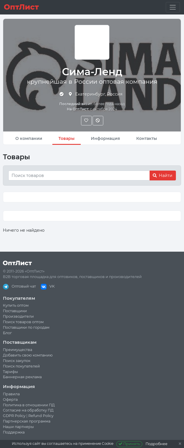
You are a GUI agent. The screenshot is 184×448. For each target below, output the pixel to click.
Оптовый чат (19, 286)
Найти (162, 175)
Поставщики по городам (26, 327)
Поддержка (14, 432)
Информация (105, 138)
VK (48, 286)
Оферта (10, 399)
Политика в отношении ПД (29, 405)
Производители (18, 316)
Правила (11, 394)
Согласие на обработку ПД (28, 410)
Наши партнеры (18, 427)
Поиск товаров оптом (23, 322)
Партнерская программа (26, 421)
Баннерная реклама (22, 377)
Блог (7, 333)
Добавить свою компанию (28, 355)
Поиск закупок (16, 361)
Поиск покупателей (21, 366)
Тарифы (10, 372)
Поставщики (15, 311)
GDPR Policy (14, 416)
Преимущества (17, 350)
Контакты (146, 138)
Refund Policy (41, 416)
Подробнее (157, 444)
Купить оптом (16, 305)
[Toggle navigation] (173, 7)
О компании (28, 138)
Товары (66, 138)
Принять (129, 444)
